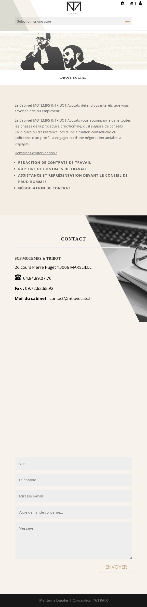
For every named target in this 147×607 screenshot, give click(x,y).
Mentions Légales (54, 600)
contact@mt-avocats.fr (71, 298)
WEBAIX (101, 600)
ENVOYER (116, 567)
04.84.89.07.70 (37, 278)
